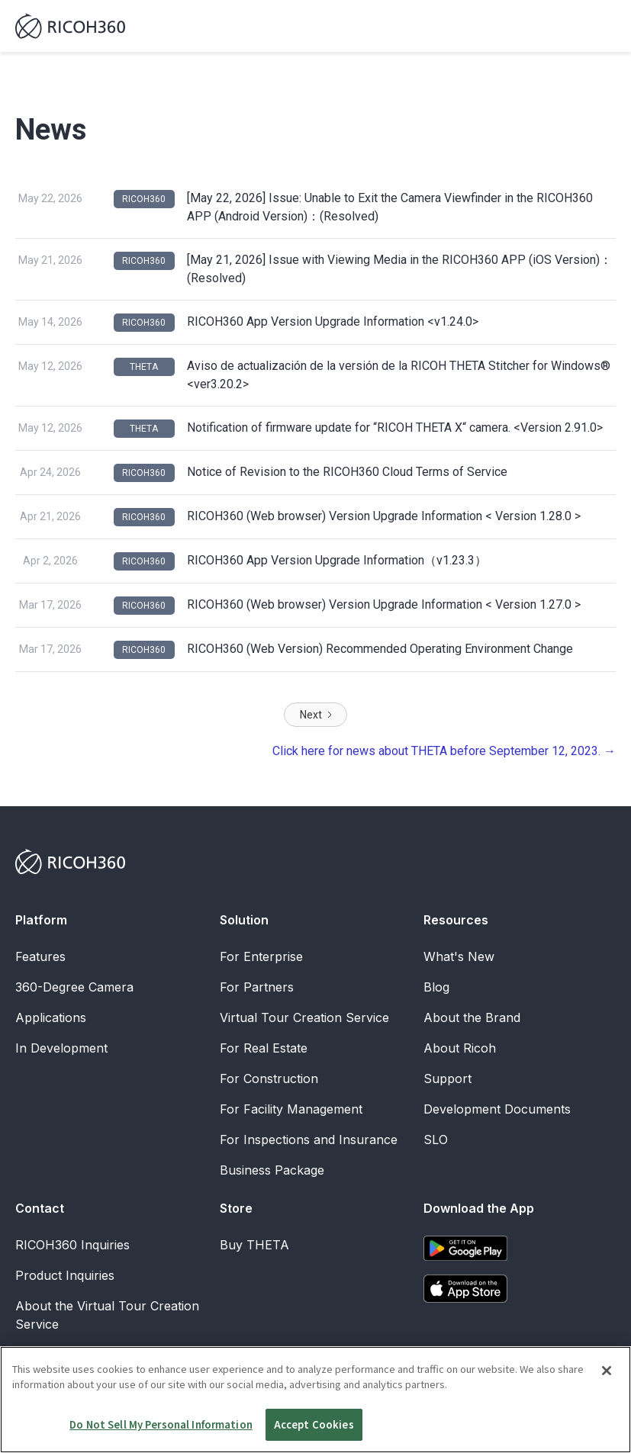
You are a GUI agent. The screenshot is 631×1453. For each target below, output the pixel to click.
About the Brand (471, 1017)
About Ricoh (459, 1048)
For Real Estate (263, 1048)
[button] (602, 26)
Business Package (272, 1170)
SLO (435, 1139)
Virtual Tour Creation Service (304, 1017)
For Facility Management (291, 1109)
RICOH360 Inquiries (72, 1244)
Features (40, 956)
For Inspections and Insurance (309, 1139)
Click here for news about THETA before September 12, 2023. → (444, 751)
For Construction (269, 1078)
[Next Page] (315, 714)
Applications (50, 1017)
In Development (61, 1048)
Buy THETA (254, 1244)
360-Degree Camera (74, 987)
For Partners (257, 987)
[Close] (606, 1406)
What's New (458, 956)
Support (447, 1078)
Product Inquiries (64, 1275)
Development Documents (497, 1109)
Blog (436, 987)
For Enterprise (261, 956)
